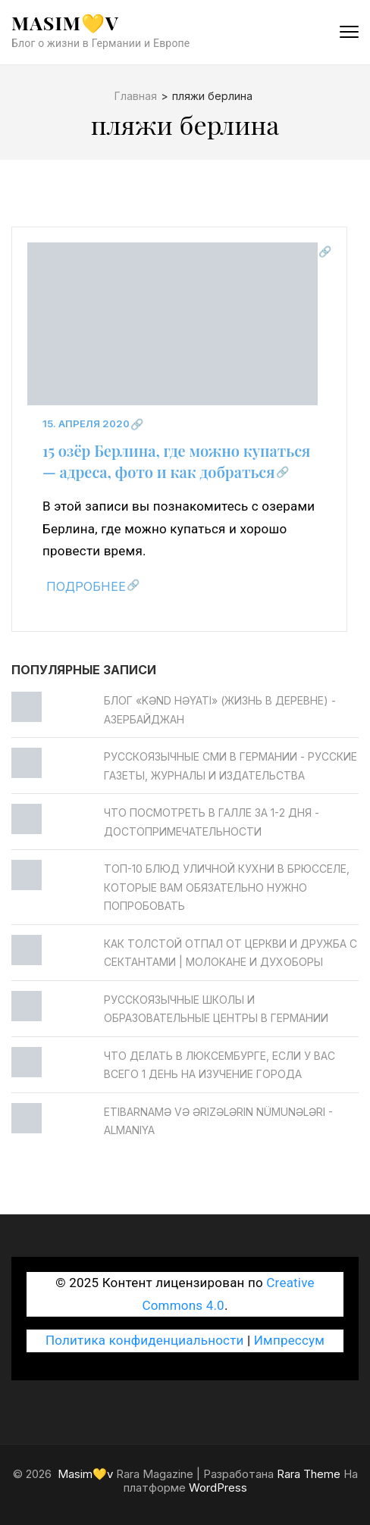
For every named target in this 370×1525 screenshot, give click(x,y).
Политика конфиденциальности (144, 1340)
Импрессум (289, 1340)
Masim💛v (65, 22)
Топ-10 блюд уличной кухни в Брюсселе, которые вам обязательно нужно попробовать (227, 887)
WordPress (218, 1487)
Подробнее (86, 586)
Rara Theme (308, 1474)
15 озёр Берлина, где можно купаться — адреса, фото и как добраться (176, 461)
